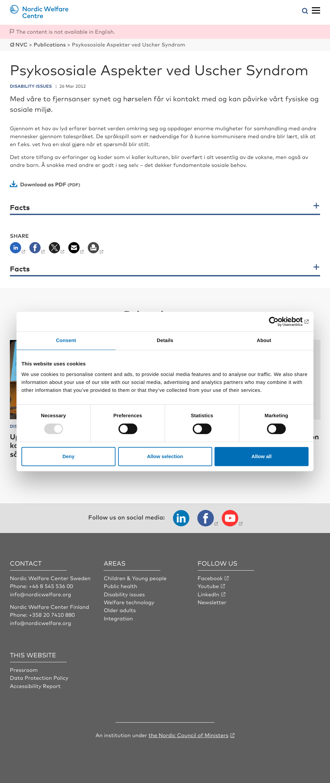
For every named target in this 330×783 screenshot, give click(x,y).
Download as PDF (43, 184)
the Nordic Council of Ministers (188, 734)
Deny (68, 456)
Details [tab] (165, 340)
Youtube (208, 585)
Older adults (120, 609)
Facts (20, 207)
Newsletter (212, 602)
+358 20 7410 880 (52, 614)
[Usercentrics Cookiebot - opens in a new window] (280, 322)
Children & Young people (135, 577)
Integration (118, 618)
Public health (120, 585)
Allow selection (165, 456)
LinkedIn (208, 594)
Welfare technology (129, 602)
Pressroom (24, 669)
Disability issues (124, 594)
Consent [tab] (66, 340)
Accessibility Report (35, 685)
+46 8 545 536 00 (51, 585)
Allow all (261, 456)
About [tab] (264, 340)
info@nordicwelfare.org (40, 594)
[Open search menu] (305, 11)
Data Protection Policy (39, 677)
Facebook (210, 577)
